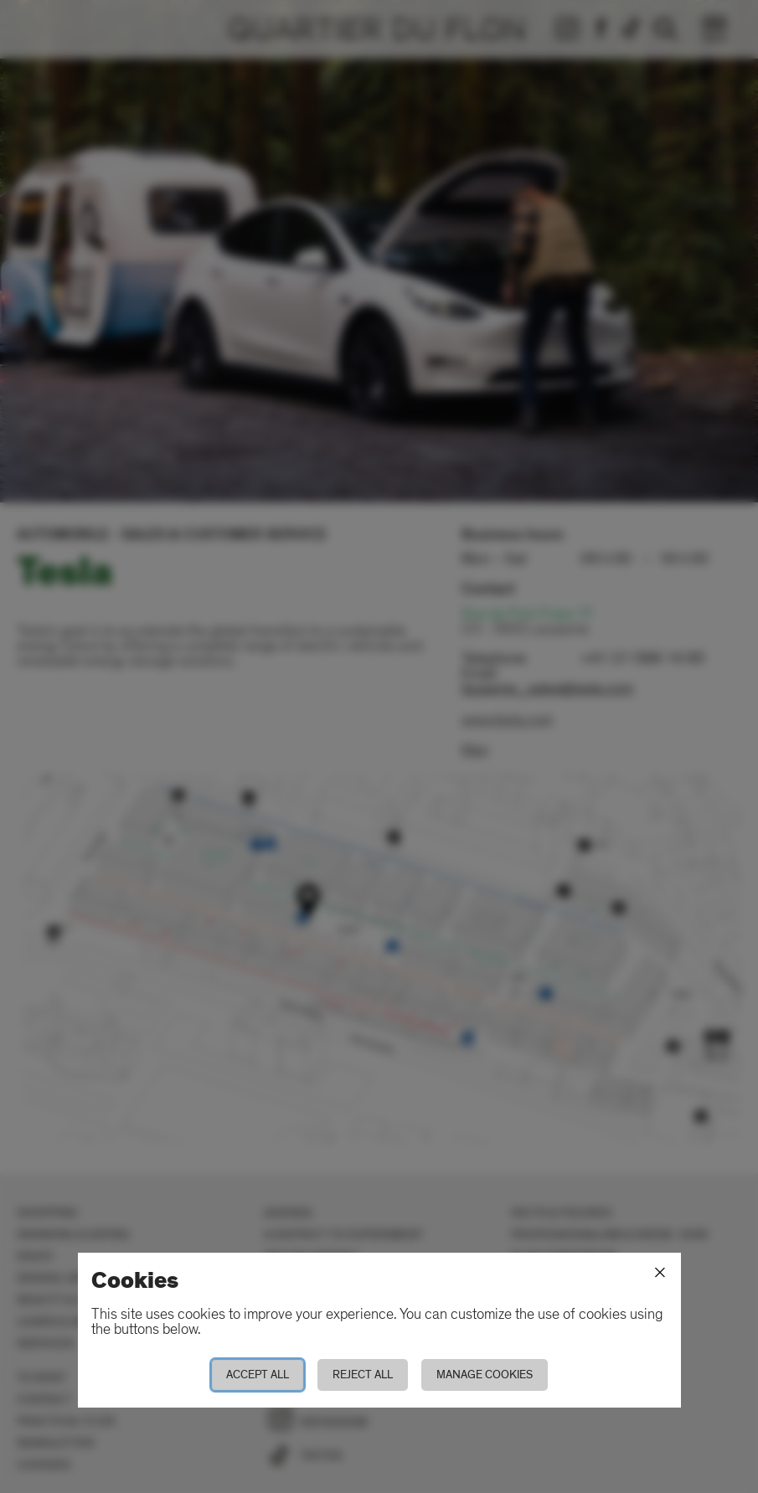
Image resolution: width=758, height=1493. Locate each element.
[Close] (660, 1273)
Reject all (363, 1374)
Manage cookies (484, 1374)
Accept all (257, 1374)
